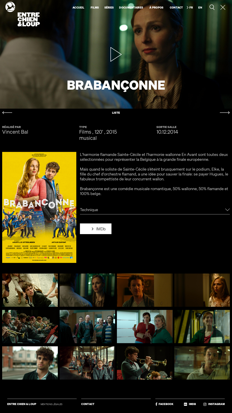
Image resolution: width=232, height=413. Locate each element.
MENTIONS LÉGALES (52, 404)
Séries (109, 7)
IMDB (190, 404)
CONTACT (87, 404)
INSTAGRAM (214, 404)
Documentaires (131, 7)
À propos (156, 7)
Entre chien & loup (22, 14)
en (200, 7)
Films (95, 7)
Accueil (78, 7)
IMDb (101, 228)
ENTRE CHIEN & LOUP (22, 404)
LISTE (116, 112)
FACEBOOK (164, 404)
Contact (176, 7)
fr (191, 7)
